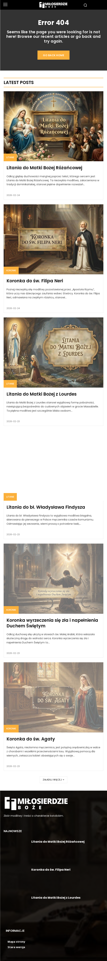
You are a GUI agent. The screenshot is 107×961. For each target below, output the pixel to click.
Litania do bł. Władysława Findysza (46, 507)
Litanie (10, 157)
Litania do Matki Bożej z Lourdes (42, 394)
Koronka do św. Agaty (31, 739)
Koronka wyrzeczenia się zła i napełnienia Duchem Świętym (52, 623)
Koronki (11, 270)
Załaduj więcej (53, 779)
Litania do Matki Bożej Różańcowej (44, 168)
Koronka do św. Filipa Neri (35, 281)
